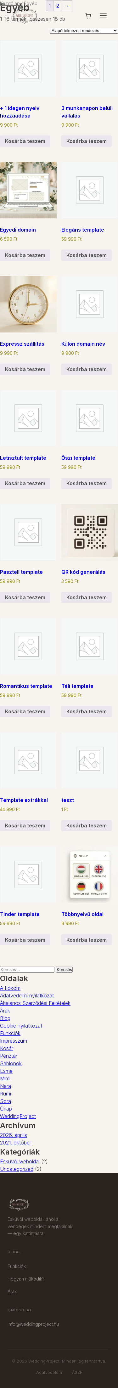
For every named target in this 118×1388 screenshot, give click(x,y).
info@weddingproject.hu (33, 1324)
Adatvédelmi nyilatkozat (27, 995)
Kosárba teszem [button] (25, 141)
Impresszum (13, 1041)
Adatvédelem (49, 1372)
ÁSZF (77, 1372)
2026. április (13, 1135)
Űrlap (6, 1108)
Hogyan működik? (26, 1278)
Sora (5, 1101)
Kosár (6, 1048)
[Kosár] (88, 16)
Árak (5, 1010)
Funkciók (10, 1033)
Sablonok (11, 1063)
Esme (6, 1071)
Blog (5, 1018)
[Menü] (103, 15)
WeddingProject (18, 1116)
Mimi (5, 1078)
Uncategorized (16, 1169)
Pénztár (8, 1056)
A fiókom (10, 988)
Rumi (5, 1093)
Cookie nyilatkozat (21, 1026)
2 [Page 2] (57, 6)
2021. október (15, 1142)
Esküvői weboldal (20, 1161)
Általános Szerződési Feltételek (35, 1003)
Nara (5, 1086)
